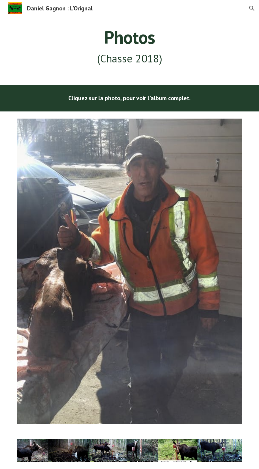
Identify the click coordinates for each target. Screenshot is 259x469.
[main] (129, 46)
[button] (252, 8)
